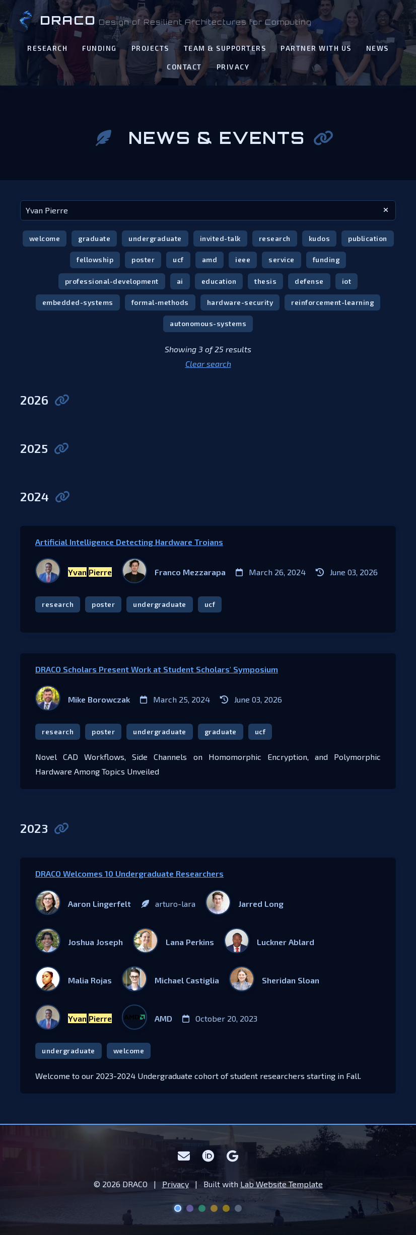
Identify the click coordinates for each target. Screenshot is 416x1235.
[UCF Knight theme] (226, 1208)
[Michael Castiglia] (170, 980)
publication (367, 238)
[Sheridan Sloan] (274, 980)
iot (347, 281)
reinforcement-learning (332, 302)
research (275, 238)
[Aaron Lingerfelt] (83, 904)
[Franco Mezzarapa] (174, 572)
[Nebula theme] (189, 1208)
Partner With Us (316, 48)
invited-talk (220, 238)
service (281, 259)
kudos (319, 238)
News (377, 48)
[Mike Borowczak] (82, 699)
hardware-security (240, 302)
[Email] (184, 1156)
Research (47, 48)
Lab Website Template (281, 1184)
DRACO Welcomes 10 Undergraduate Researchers (129, 873)
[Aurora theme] (201, 1208)
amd (210, 259)
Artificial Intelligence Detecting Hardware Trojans (129, 542)
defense (309, 281)
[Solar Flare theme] (214, 1208)
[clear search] (386, 210)
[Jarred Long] (244, 904)
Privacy (233, 66)
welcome (44, 238)
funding (326, 259)
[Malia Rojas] (73, 980)
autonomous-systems (208, 323)
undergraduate (155, 238)
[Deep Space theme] (177, 1208)
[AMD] (147, 1019)
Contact (184, 66)
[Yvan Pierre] (73, 572)
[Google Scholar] (232, 1156)
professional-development (112, 281)
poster (143, 259)
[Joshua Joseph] (79, 942)
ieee (242, 259)
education (219, 281)
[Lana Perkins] (173, 942)
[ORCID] (208, 1156)
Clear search (208, 363)
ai (180, 281)
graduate (94, 238)
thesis (265, 281)
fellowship (95, 259)
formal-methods (160, 302)
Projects (150, 48)
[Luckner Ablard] (269, 942)
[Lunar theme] (238, 1208)
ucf (178, 259)
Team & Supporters (225, 48)
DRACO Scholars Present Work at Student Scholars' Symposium (156, 669)
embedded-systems (77, 302)
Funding (99, 48)
